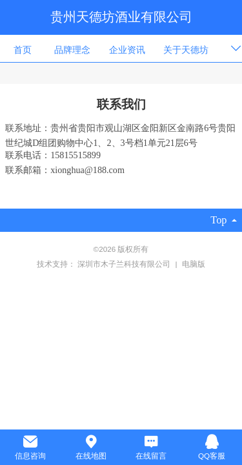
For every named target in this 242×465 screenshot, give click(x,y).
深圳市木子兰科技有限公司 (124, 264)
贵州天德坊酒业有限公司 (121, 17)
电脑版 (193, 264)
